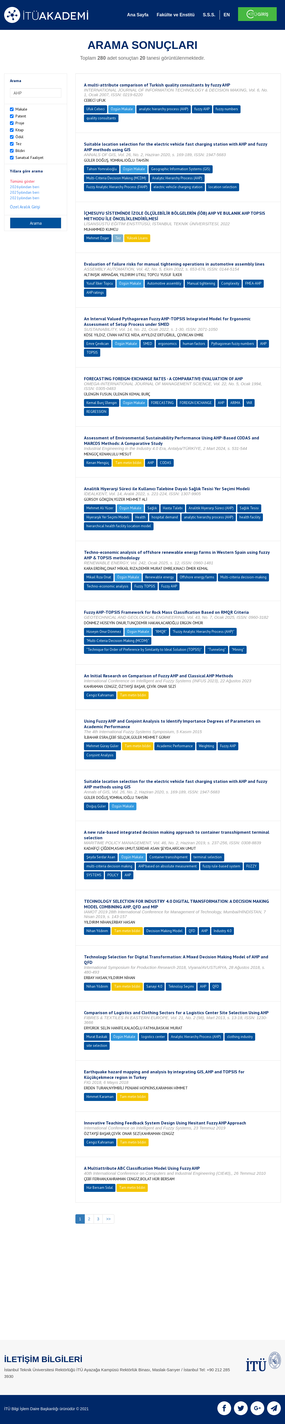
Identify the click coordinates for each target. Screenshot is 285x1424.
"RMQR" (161, 631)
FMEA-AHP (253, 283)
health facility (249, 517)
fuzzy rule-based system (221, 866)
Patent (20, 116)
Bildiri (20, 150)
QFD (192, 931)
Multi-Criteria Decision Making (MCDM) (116, 178)
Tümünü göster (22, 181)
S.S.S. (209, 14)
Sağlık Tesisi (249, 508)
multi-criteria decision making (109, 866)
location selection (223, 187)
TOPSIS (92, 352)
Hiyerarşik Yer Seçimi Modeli (107, 517)
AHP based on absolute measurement (167, 866)
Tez (18, 143)
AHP (263, 343)
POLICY (112, 875)
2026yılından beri (24, 186)
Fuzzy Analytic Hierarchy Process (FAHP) (116, 187)
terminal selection (208, 857)
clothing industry (240, 1036)
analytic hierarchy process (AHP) (163, 109)
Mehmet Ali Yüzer (99, 508)
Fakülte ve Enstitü (175, 14)
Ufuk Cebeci (95, 109)
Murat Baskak (96, 1036)
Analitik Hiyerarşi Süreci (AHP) (211, 508)
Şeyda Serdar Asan (100, 857)
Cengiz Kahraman (100, 695)
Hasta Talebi (173, 508)
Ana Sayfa (137, 14)
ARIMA (235, 402)
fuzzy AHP (202, 109)
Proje (19, 122)
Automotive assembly (164, 283)
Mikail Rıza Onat (98, 577)
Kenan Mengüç (97, 462)
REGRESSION (96, 411)
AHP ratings (95, 292)
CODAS (165, 462)
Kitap (19, 129)
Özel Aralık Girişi (25, 206)
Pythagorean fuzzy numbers (232, 343)
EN (227, 14)
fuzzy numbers (227, 109)
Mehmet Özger (97, 238)
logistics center (153, 1036)
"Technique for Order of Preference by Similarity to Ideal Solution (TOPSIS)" (144, 649)
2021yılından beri (24, 197)
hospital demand (165, 517)
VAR (249, 402)
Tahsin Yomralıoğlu (101, 169)
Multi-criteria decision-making (243, 577)
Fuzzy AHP (169, 586)
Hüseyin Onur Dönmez (103, 631)
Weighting (206, 746)
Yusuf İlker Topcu (99, 283)
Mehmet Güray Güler (102, 746)
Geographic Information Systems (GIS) (180, 169)
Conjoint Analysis (100, 755)
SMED (147, 343)
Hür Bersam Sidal (99, 1187)
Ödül (19, 136)
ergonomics (167, 343)
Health (140, 517)
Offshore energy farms (197, 577)
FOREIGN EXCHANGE (196, 402)
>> (108, 1219)
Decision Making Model (164, 931)
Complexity (230, 283)
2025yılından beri (24, 192)
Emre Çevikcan (97, 343)
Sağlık (152, 508)
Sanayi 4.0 (154, 986)
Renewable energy (159, 577)
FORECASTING (162, 402)
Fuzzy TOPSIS (144, 586)
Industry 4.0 (222, 931)
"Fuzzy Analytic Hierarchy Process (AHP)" (203, 631)
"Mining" (238, 649)
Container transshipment (168, 857)
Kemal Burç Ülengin (101, 402)
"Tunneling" (217, 649)
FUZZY (251, 866)
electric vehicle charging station (178, 187)
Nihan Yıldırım (97, 931)
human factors (194, 343)
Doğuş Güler (96, 806)
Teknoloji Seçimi (181, 986)
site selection (96, 1045)
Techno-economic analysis (107, 586)
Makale (21, 109)
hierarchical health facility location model (118, 526)
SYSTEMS (93, 875)
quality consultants (101, 118)
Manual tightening (201, 283)
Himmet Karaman (100, 1096)
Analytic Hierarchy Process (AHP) (177, 178)
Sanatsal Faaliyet (29, 157)
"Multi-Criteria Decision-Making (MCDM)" (117, 640)
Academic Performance (175, 746)
